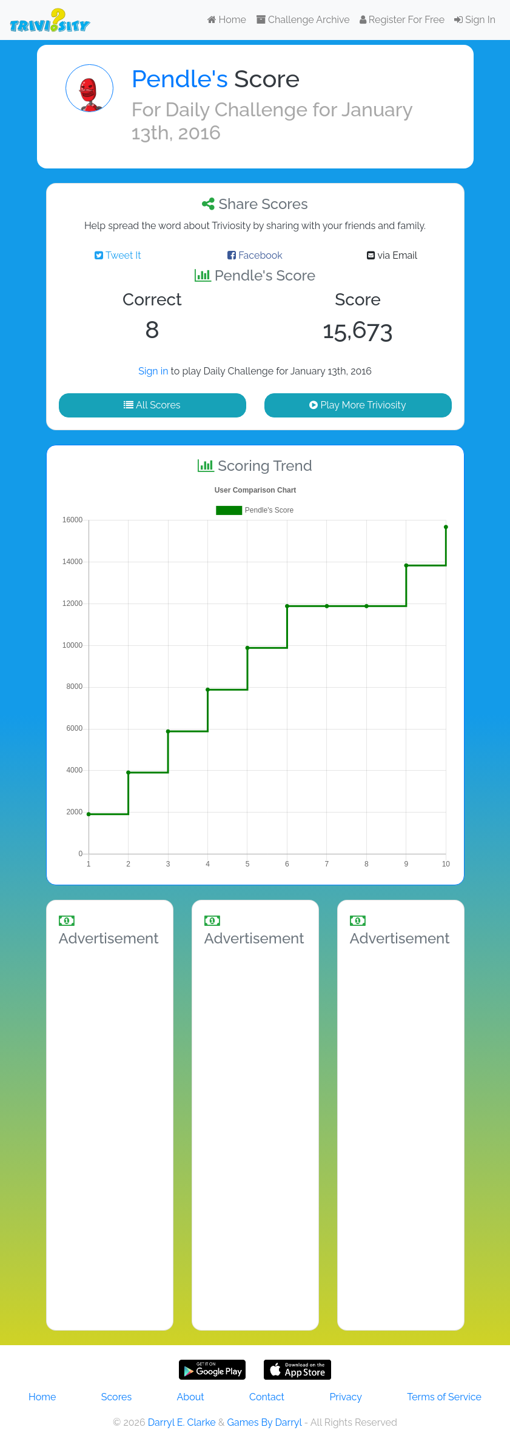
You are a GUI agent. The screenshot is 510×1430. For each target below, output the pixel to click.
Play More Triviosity (357, 405)
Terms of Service (444, 1397)
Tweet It (118, 255)
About (190, 1397)
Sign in (153, 371)
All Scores (152, 405)
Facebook (255, 255)
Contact (266, 1397)
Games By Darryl (264, 1422)
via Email (392, 255)
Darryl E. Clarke (182, 1422)
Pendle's (180, 78)
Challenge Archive (303, 19)
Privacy (345, 1397)
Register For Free (402, 19)
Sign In (474, 19)
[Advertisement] (110, 1136)
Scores (116, 1397)
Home (226, 19)
